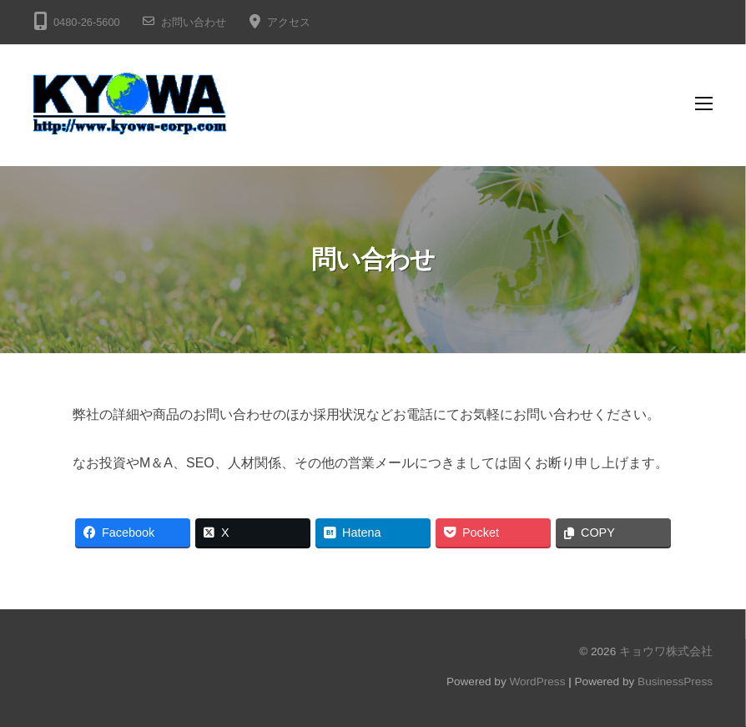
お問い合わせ (193, 22)
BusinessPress (675, 681)
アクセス (288, 22)
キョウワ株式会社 (666, 651)
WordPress (537, 681)
